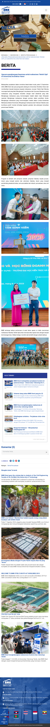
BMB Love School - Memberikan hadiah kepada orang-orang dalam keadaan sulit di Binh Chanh (24, 519)
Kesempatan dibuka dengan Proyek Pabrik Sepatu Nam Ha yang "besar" (23, 561)
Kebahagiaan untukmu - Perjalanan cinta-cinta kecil (29, 417)
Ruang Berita (25, 36)
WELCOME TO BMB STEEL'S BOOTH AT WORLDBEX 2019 (20, 573)
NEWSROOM (14, 55)
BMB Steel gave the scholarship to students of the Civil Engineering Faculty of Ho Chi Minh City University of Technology (24, 476)
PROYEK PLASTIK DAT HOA (10, 614)
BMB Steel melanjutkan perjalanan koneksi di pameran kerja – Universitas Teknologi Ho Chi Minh (29, 382)
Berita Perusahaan (28, 55)
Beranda (4, 55)
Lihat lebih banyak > (39, 439)
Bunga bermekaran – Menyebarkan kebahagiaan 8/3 (26, 429)
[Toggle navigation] (46, 10)
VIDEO (25, 40)
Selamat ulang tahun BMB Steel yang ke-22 (28, 393)
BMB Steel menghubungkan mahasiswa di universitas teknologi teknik (28, 406)
